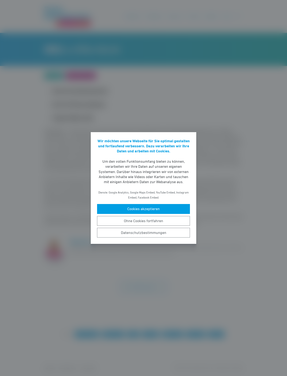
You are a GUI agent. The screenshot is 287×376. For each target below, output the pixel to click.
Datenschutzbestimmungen (143, 232)
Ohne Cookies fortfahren (143, 221)
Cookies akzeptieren (143, 209)
